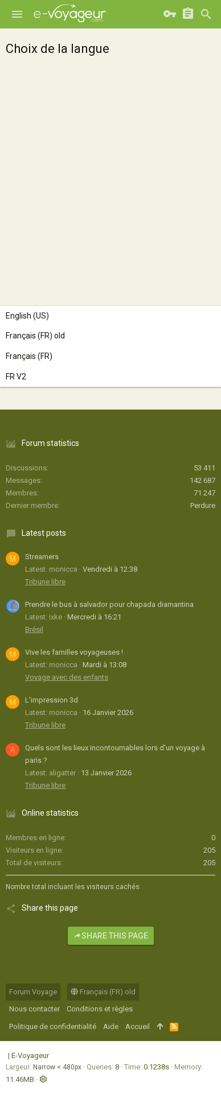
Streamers (42, 556)
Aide (110, 1026)
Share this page (110, 935)
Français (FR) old (35, 335)
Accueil (137, 1026)
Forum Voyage (33, 991)
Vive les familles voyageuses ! (74, 652)
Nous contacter (34, 1009)
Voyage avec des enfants (66, 677)
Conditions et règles (100, 1009)
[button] (17, 14)
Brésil (34, 629)
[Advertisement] (110, 178)
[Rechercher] (206, 14)
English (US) (27, 315)
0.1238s (156, 1067)
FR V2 (16, 376)
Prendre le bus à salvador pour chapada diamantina (109, 604)
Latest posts (44, 533)
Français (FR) (29, 356)
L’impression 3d (51, 700)
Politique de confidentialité (52, 1026)
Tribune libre (45, 581)
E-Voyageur (30, 1055)
